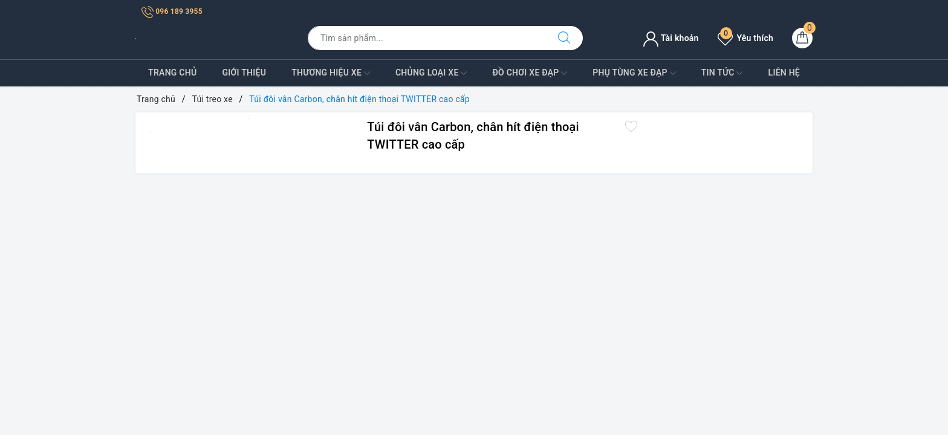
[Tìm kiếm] (564, 38)
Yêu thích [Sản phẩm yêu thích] (745, 38)
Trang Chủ (172, 72)
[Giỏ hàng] (802, 38)
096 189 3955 (172, 11)
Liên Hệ (784, 72)
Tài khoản (670, 38)
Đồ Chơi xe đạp (529, 73)
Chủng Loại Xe (431, 73)
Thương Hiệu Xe (330, 73)
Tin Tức (722, 73)
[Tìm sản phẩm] (427, 38)
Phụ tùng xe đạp (633, 73)
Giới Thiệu (244, 72)
